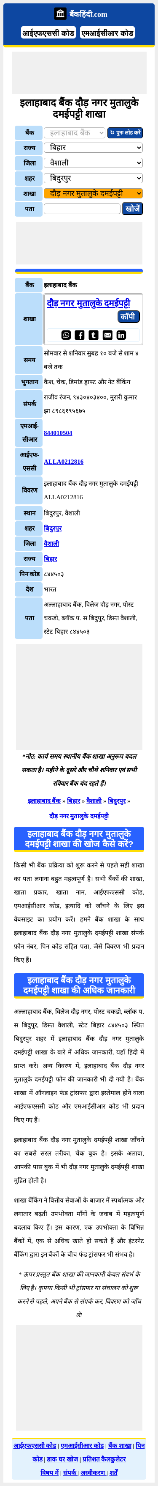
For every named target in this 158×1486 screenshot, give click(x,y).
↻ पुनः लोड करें (125, 132)
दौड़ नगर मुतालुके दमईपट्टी (88, 303)
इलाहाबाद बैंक (44, 801)
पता (29, 209)
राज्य (29, 148)
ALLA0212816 (63, 461)
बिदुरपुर (53, 528)
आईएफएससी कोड (49, 33)
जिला (30, 163)
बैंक (29, 132)
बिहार (50, 559)
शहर (29, 178)
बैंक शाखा (119, 1445)
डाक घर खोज (62, 1459)
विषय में (49, 1472)
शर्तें (114, 1472)
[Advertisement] (79, 73)
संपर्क (70, 1472)
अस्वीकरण (93, 1472)
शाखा (29, 193)
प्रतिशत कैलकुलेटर (104, 1459)
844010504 (58, 432)
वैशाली (51, 543)
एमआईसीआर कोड (108, 33)
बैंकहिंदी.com (88, 14)
